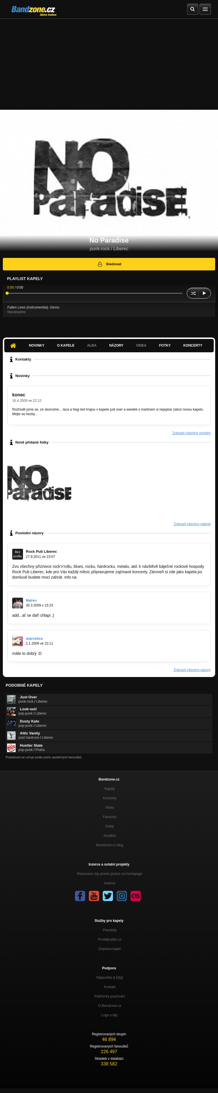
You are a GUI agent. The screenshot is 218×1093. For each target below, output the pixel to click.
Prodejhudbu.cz (109, 939)
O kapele (65, 345)
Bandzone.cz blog (109, 845)
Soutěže (109, 836)
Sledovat (109, 264)
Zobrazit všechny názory (192, 670)
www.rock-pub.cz (92, 577)
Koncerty (192, 345)
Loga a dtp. (109, 1015)
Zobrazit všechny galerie (192, 524)
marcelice (34, 638)
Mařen (31, 600)
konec (18, 394)
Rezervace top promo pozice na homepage (109, 874)
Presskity (110, 930)
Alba (92, 345)
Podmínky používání (109, 996)
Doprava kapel (110, 949)
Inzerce (109, 883)
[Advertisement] (109, 61)
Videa (141, 345)
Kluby (109, 826)
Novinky (37, 345)
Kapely (109, 789)
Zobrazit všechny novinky (191, 433)
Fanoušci (110, 817)
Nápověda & (110, 978)
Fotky (165, 345)
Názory (116, 345)
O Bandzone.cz (109, 1006)
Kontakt (110, 987)
